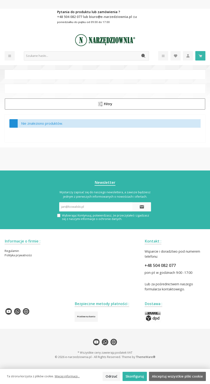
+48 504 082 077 (160, 265)
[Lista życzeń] (176, 56)
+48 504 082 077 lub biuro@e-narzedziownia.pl (95, 16)
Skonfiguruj (135, 376)
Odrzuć (111, 376)
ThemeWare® (145, 357)
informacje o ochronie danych (101, 219)
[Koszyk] (200, 56)
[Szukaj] (143, 56)
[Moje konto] (188, 56)
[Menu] (10, 56)
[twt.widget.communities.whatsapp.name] (17, 311)
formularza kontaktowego (164, 289)
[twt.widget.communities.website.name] (26, 311)
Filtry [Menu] (105, 103)
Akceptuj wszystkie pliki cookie (177, 376)
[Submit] (142, 206)
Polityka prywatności (18, 255)
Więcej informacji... (67, 376)
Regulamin (12, 251)
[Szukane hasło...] (81, 56)
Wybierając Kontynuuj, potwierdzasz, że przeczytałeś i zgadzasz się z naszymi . (105, 217)
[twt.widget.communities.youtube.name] (9, 311)
